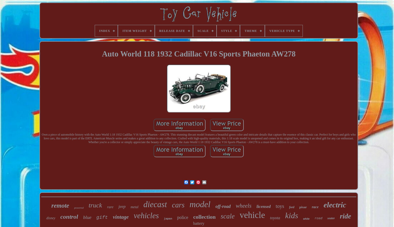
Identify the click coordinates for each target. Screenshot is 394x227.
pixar (303, 207)
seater (331, 218)
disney (50, 218)
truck (95, 205)
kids (291, 215)
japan (168, 218)
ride (345, 216)
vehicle (252, 215)
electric (335, 205)
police (182, 217)
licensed (264, 206)
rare (110, 207)
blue (87, 217)
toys (280, 206)
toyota (275, 218)
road (318, 218)
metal (134, 207)
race (315, 207)
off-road (223, 206)
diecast (155, 204)
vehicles (146, 215)
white (306, 218)
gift (102, 217)
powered (78, 207)
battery (198, 223)
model (199, 204)
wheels (244, 206)
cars (178, 205)
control (69, 216)
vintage (121, 217)
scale (227, 216)
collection (204, 217)
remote (60, 205)
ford (291, 207)
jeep (121, 206)
